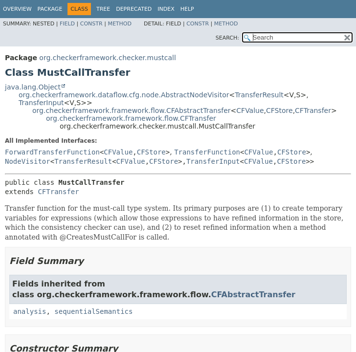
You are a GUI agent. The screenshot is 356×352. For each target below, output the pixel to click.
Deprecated (134, 9)
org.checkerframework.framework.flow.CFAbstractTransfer (131, 110)
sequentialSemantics (93, 311)
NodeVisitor (27, 161)
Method (120, 24)
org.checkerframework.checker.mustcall (107, 58)
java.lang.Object (33, 87)
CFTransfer (313, 110)
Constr (91, 24)
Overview (17, 9)
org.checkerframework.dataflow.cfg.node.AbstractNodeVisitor (124, 95)
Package (50, 9)
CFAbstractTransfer (253, 294)
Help (187, 9)
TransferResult (259, 95)
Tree (103, 9)
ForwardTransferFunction (52, 152)
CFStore (279, 110)
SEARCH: (227, 38)
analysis (29, 311)
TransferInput (41, 103)
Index (165, 9)
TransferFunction (207, 152)
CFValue (250, 110)
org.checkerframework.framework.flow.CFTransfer (131, 118)
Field (67, 24)
